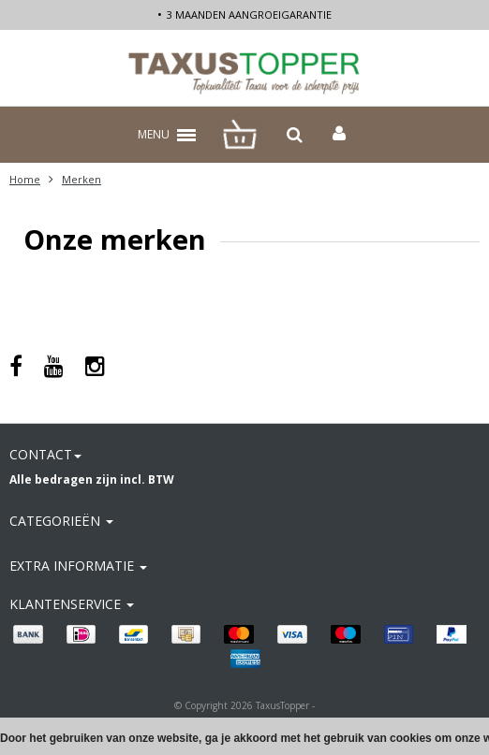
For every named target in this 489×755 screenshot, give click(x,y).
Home (24, 179)
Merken (81, 179)
